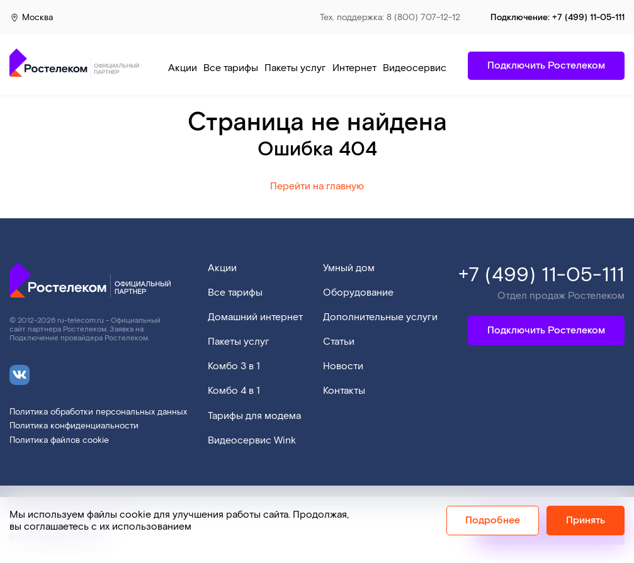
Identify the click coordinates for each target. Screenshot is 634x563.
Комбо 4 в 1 (234, 391)
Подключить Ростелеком (546, 330)
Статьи (338, 341)
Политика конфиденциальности (74, 426)
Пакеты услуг (295, 68)
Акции (182, 68)
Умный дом (349, 268)
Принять (585, 520)
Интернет (354, 68)
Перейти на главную (317, 186)
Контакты (344, 391)
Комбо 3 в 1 (234, 366)
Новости (343, 366)
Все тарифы (230, 68)
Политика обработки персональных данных (98, 412)
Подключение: (557, 17)
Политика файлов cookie (59, 440)
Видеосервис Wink (427, 68)
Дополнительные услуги (380, 317)
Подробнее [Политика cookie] (492, 520)
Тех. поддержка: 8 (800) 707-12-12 (390, 18)
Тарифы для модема (254, 416)
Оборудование (358, 292)
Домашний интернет (255, 317)
